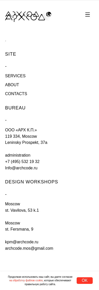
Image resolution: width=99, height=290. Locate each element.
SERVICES (15, 76)
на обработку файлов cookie (26, 280)
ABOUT (12, 85)
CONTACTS (16, 94)
